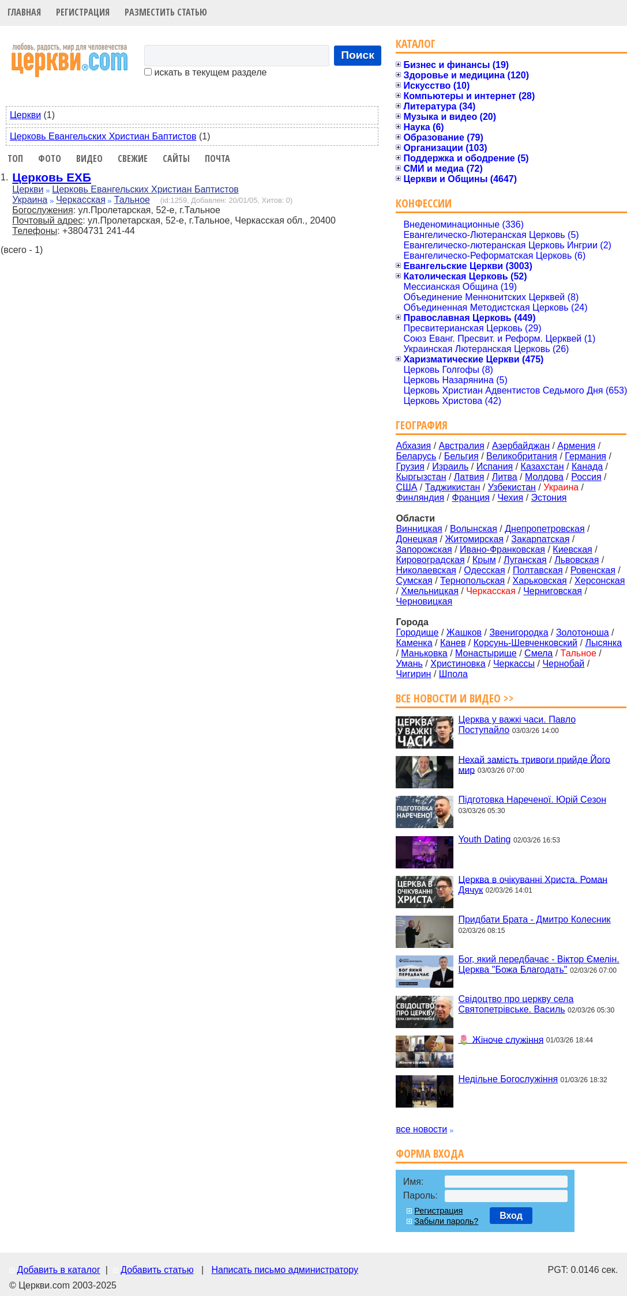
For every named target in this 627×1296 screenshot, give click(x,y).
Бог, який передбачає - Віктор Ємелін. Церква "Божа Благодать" (538, 964)
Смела (538, 653)
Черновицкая (424, 601)
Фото (49, 158)
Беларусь (416, 456)
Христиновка (457, 663)
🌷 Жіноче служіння (500, 1039)
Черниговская (552, 591)
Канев (452, 643)
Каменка (414, 643)
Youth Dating (484, 839)
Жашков (464, 632)
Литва (504, 477)
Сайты (176, 158)
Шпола (453, 674)
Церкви (25, 115)
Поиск (357, 55)
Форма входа (430, 1153)
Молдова (544, 477)
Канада (587, 466)
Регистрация (83, 12)
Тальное (132, 200)
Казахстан (542, 466)
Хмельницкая (430, 591)
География (422, 425)
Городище (417, 632)
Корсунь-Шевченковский (525, 643)
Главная (24, 12)
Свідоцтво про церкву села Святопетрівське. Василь (515, 1004)
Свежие (133, 158)
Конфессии (424, 203)
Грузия (410, 466)
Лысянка (603, 643)
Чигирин (413, 674)
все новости (421, 1129)
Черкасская (81, 200)
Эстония (549, 497)
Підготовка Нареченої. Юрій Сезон (532, 799)
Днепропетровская (544, 529)
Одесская (484, 570)
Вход (511, 1216)
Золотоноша (582, 632)
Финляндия (420, 497)
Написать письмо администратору (284, 1270)
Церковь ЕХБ (51, 177)
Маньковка (424, 653)
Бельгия (461, 456)
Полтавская (538, 570)
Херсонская (600, 580)
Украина (29, 200)
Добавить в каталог (58, 1270)
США (406, 487)
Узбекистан (512, 487)
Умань (409, 663)
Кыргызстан (421, 477)
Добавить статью (157, 1270)
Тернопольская (472, 580)
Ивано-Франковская (502, 549)
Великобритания (521, 456)
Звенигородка (518, 632)
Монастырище (486, 653)
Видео (89, 158)
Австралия (462, 446)
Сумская (414, 580)
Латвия (469, 477)
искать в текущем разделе (205, 72)
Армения (576, 446)
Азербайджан (521, 446)
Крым (484, 560)
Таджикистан (452, 487)
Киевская (572, 549)
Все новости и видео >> (455, 698)
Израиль (450, 466)
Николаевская (426, 570)
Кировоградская (430, 560)
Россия (586, 477)
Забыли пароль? (446, 1221)
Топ (15, 158)
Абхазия (413, 446)
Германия (585, 456)
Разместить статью (166, 12)
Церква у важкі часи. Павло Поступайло (517, 725)
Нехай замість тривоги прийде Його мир (534, 764)
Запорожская (424, 549)
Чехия (510, 497)
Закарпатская (540, 539)
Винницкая (419, 529)
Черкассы (514, 663)
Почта (217, 158)
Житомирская (474, 539)
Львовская (576, 560)
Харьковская (540, 580)
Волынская (473, 529)
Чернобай (563, 663)
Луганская (525, 560)
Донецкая (416, 539)
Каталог (415, 43)
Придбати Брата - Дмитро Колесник (534, 919)
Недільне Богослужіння (508, 1079)
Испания (494, 466)
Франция (471, 497)
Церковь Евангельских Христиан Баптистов (103, 136)
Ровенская (592, 570)
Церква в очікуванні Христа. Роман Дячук (532, 884)
